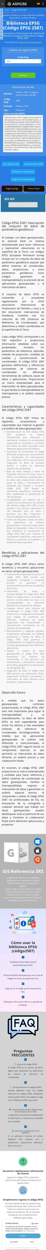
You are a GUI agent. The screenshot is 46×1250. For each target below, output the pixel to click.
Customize (14, 1242)
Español (38, 3)
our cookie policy (29, 1231)
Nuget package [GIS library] (12, 188)
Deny (32, 1242)
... (23, 204)
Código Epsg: (23, 57)
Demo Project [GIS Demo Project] (34, 188)
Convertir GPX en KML (33, 164)
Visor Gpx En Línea (11, 164)
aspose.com (24, 42)
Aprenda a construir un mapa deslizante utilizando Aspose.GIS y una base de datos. (23, 16)
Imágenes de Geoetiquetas (23, 179)
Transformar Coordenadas (23, 171)
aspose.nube (36, 42)
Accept (23, 1236)
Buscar (23, 75)
